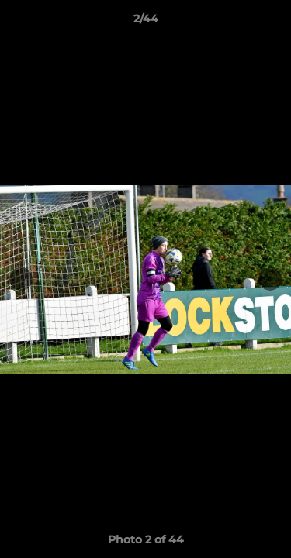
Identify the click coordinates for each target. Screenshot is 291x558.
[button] (272, 22)
